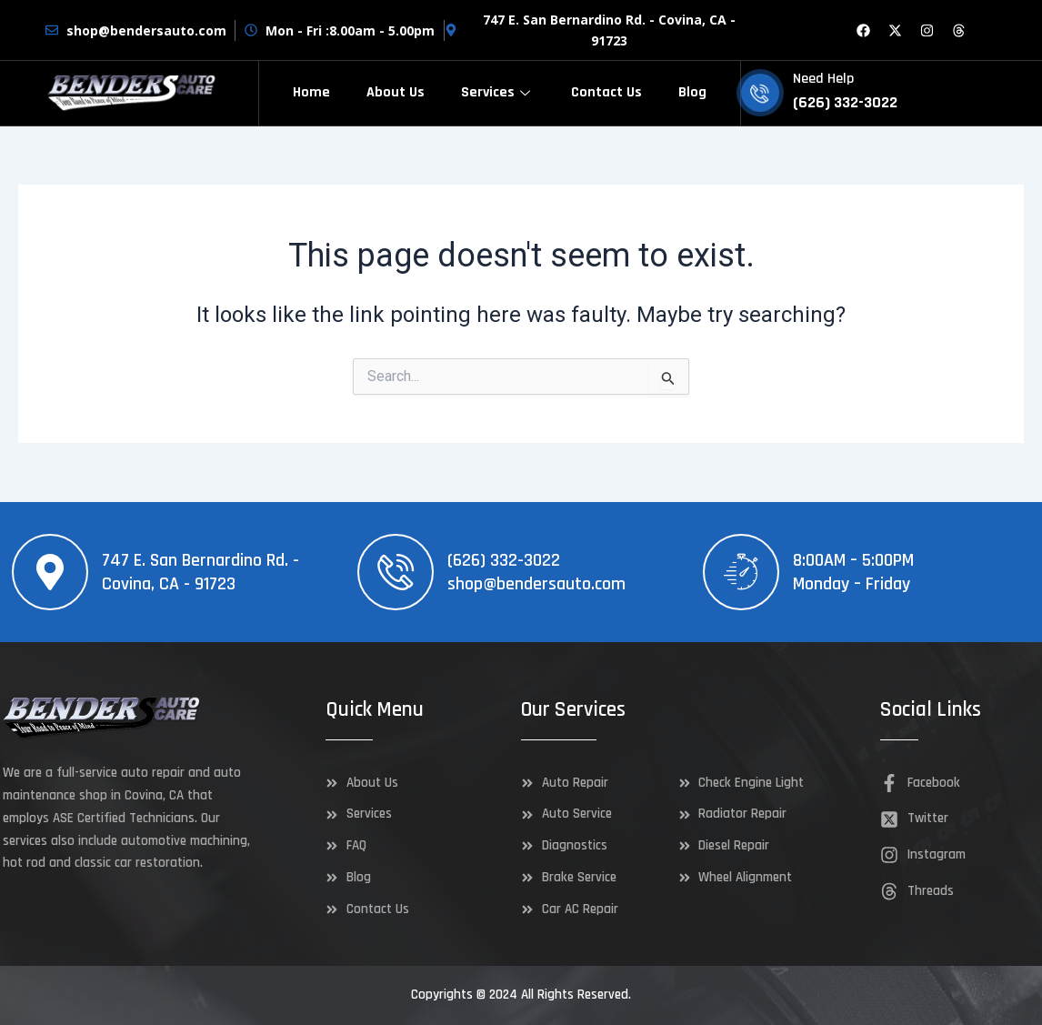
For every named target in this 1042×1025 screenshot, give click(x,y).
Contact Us (606, 92)
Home (311, 92)
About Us (395, 92)
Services (498, 92)
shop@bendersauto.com (536, 584)
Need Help (823, 78)
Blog (692, 92)
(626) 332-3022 (503, 560)
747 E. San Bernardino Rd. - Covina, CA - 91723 (200, 572)
